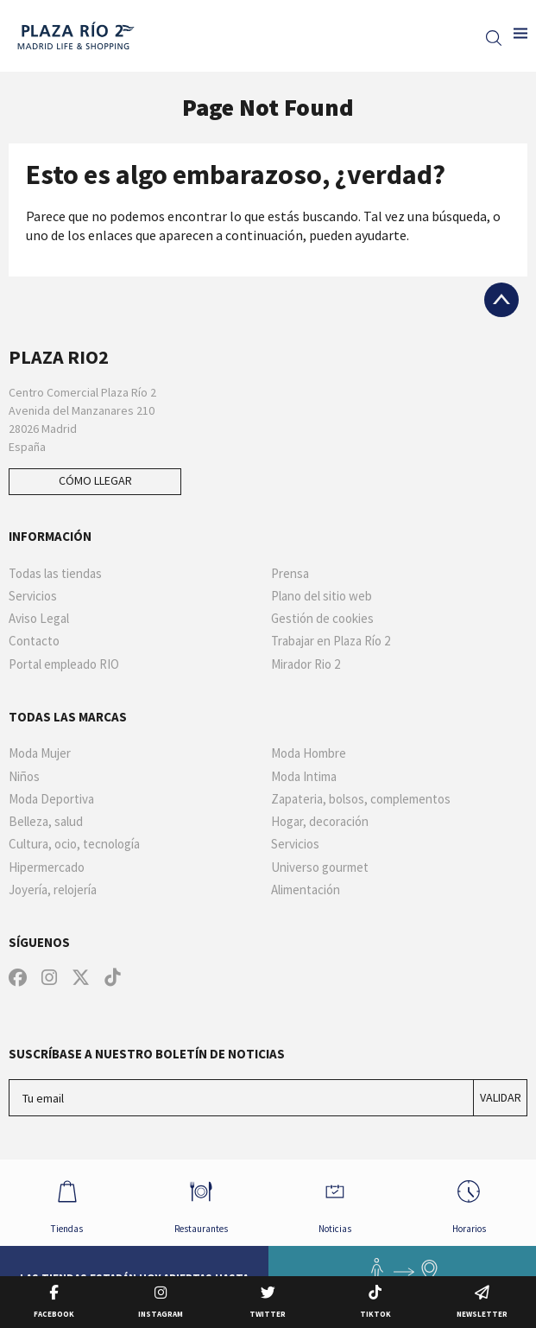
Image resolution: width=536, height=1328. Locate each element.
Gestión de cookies (322, 618)
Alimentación (305, 890)
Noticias (334, 1202)
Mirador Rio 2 (305, 664)
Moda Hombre (308, 753)
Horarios (468, 1202)
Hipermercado (47, 867)
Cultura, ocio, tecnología (74, 844)
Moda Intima (304, 777)
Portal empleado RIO (64, 664)
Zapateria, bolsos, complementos (361, 799)
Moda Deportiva (51, 799)
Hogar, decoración (320, 821)
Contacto (34, 641)
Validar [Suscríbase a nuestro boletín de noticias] (500, 1097)
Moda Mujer (40, 753)
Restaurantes (201, 1202)
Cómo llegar (95, 480)
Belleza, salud (46, 821)
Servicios (33, 596)
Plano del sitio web (321, 596)
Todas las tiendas (55, 573)
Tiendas (67, 1202)
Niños (24, 777)
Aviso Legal (39, 618)
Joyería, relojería (53, 890)
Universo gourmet (320, 867)
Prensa (290, 573)
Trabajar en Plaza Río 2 (330, 641)
